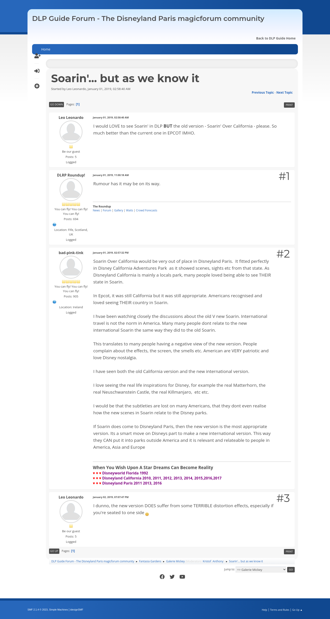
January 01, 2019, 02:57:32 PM (111, 252)
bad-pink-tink (71, 252)
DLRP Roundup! (71, 175)
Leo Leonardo (71, 117)
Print (289, 104)
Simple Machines (58, 609)
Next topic (284, 92)
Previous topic (263, 92)
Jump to (229, 569)
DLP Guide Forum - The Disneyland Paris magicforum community (148, 18)
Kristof (207, 561)
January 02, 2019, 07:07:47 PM (111, 497)
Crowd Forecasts (146, 210)
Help (264, 609)
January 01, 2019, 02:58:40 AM (111, 117)
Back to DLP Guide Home (276, 38)
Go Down (56, 104)
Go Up (54, 551)
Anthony (218, 561)
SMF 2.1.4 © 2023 (38, 609)
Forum (107, 210)
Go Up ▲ (297, 609)
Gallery (118, 210)
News (96, 210)
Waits (129, 210)
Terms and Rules (279, 609)
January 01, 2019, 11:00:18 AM (111, 175)
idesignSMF (76, 609)
